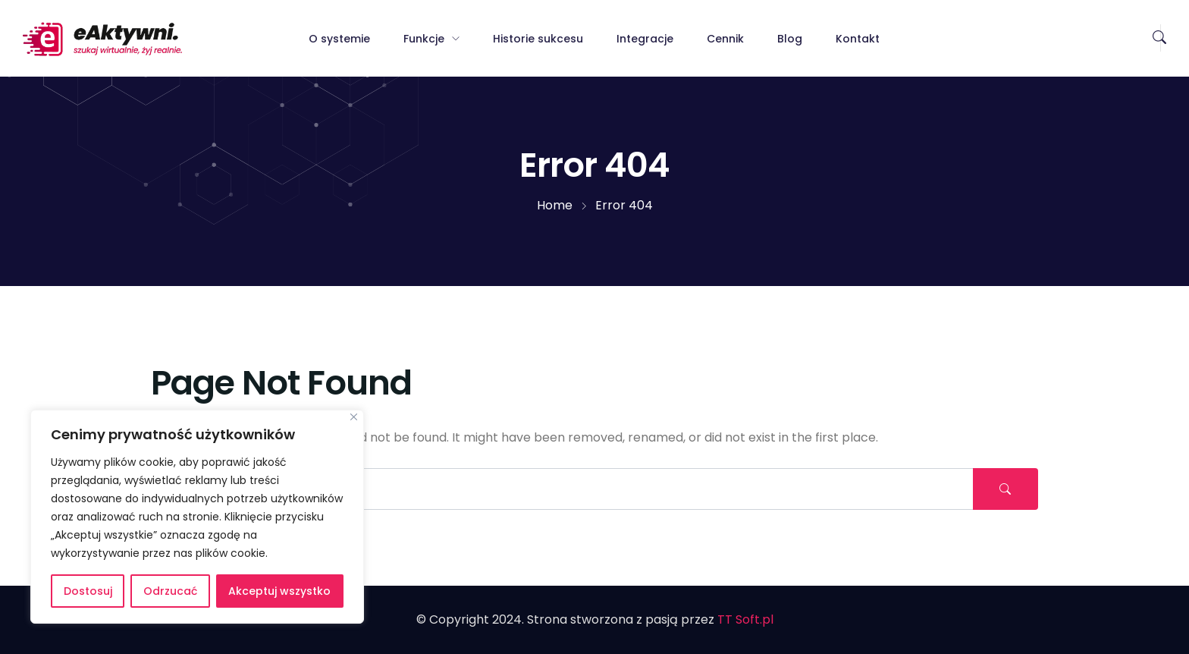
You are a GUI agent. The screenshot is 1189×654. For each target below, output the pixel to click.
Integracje (644, 38)
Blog (789, 38)
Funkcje (423, 38)
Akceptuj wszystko (279, 591)
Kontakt (858, 38)
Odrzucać (170, 591)
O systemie (339, 38)
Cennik (725, 38)
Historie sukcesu (538, 38)
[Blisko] (353, 416)
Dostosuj (88, 591)
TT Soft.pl (745, 619)
